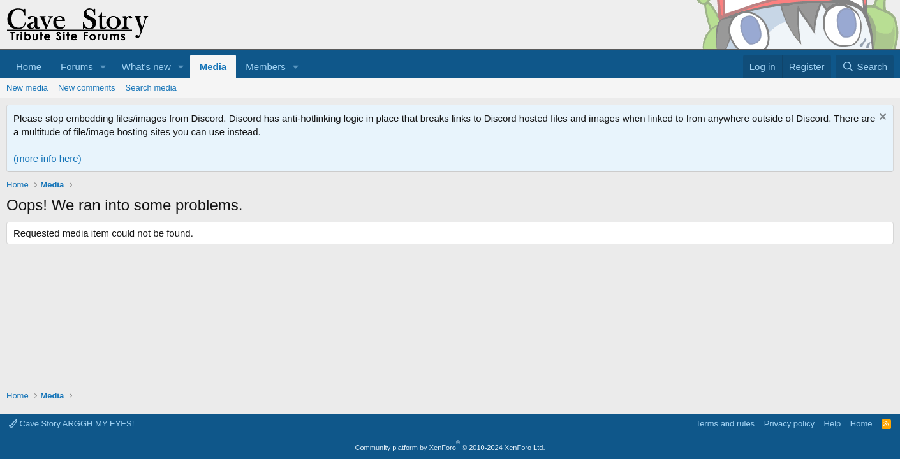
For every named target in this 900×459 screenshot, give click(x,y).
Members (266, 66)
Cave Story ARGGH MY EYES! (71, 423)
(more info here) (47, 158)
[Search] (865, 66)
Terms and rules (725, 423)
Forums (77, 66)
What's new (146, 66)
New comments (86, 87)
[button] (103, 66)
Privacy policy (789, 423)
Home (28, 66)
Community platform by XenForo (450, 447)
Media (213, 66)
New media (27, 87)
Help (832, 423)
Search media (151, 87)
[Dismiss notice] (881, 118)
